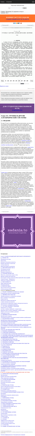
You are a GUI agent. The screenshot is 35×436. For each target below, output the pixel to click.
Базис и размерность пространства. (8, 297)
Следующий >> (30, 25)
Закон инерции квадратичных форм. (8, 322)
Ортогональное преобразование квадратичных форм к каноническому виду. (16, 324)
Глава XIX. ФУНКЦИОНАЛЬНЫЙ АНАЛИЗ (10, 354)
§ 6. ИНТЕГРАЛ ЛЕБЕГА (6, 286)
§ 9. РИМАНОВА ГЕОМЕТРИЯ (7, 342)
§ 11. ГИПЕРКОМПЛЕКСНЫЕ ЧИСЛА (9, 406)
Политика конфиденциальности (7, 434)
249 (27, 80)
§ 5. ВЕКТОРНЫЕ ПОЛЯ (6, 350)
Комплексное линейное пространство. (8, 300)
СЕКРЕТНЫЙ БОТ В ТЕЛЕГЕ (17, 19)
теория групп (30, 147)
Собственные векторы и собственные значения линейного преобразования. (16, 317)
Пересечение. (3, 260)
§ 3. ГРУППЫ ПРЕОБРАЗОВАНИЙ (8, 379)
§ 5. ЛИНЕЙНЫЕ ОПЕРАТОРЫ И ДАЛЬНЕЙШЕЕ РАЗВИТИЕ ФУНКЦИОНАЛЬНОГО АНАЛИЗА (13, 366)
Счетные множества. (5, 264)
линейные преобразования (7, 144)
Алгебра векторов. (4, 410)
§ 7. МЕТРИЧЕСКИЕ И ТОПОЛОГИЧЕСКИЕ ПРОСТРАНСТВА (14, 353)
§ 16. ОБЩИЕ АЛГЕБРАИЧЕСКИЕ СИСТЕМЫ (10, 426)
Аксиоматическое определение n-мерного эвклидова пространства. (14, 303)
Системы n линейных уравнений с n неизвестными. (11, 309)
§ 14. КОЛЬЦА (4, 419)
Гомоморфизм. (4, 396)
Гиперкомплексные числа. (6, 407)
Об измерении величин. (5, 269)
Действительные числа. (5, 270)
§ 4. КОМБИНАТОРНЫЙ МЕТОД (8, 349)
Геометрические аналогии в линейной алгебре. (10, 293)
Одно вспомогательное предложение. (8, 287)
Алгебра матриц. (4, 413)
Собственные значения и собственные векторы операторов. (13, 368)
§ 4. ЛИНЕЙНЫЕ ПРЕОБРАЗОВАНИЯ (9, 314)
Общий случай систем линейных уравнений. (10, 311)
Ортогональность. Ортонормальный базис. (9, 304)
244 (13, 80)
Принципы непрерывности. (6, 272)
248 (24, 80)
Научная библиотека (17, 5)
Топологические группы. (6, 399)
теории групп (9, 205)
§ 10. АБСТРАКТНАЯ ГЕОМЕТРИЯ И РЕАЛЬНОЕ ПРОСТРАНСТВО (15, 343)
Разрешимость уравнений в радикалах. (8, 390)
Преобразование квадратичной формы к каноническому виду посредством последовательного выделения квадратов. (16, 321)
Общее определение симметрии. (7, 378)
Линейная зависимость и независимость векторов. (11, 296)
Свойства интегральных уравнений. (8, 364)
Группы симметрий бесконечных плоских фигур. (11, 386)
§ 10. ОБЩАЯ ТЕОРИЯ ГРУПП (7, 404)
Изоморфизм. (3, 393)
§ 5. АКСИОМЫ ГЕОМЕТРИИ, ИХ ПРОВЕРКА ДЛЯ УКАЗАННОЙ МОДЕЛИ (17, 335)
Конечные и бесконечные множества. (8, 262)
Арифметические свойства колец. (7, 420)
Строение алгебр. (4, 416)
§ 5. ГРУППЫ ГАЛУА (5, 389)
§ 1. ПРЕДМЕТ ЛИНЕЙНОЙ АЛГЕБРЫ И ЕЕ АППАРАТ (12, 291)
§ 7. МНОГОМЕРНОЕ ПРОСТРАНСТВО (9, 339)
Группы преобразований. (6, 380)
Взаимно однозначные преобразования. (9, 376)
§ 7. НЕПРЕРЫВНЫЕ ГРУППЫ (7, 397)
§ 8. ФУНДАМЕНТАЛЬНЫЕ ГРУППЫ (9, 400)
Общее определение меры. (6, 283)
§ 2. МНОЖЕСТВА (4, 257)
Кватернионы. (3, 409)
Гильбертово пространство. (6, 360)
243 (11, 80)
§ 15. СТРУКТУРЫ (5, 424)
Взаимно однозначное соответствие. (8, 263)
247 (22, 80)
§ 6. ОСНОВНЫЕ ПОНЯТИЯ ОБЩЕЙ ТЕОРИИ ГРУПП (12, 392)
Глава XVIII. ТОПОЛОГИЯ (6, 344)
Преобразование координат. (6, 316)
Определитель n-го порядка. (6, 307)
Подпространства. (4, 299)
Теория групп (4, 172)
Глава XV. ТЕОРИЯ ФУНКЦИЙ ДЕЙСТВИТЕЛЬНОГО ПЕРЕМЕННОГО (16, 256)
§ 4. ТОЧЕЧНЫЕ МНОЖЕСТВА (7, 273)
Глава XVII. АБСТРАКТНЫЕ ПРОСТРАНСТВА (10, 329)
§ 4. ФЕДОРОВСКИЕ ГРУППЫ (7, 385)
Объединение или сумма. (6, 259)
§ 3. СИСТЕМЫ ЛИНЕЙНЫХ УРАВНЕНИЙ (10, 306)
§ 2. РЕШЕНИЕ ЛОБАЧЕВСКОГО (8, 331)
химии (14, 182)
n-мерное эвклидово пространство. (8, 301)
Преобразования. (4, 375)
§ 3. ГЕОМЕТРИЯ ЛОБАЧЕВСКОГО (8, 332)
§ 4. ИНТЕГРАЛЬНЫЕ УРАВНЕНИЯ (8, 363)
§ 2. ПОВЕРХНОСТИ (5, 346)
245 (16, 80)
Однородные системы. (5, 313)
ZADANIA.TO (17, 110)
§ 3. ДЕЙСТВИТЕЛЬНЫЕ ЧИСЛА (8, 267)
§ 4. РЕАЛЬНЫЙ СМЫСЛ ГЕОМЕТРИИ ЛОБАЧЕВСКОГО (13, 333)
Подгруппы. (3, 383)
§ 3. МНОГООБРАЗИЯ (5, 347)
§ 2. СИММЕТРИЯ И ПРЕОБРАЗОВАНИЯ (9, 373)
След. (31, 80)
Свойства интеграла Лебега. (6, 289)
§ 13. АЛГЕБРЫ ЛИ (5, 417)
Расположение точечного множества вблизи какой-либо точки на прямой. (15, 277)
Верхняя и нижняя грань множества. (8, 276)
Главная (2, 1)
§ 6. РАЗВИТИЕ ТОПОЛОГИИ (7, 352)
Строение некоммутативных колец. (8, 423)
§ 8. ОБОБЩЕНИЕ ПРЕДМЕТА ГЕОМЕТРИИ (10, 340)
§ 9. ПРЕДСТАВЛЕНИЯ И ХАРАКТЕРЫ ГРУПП (11, 403)
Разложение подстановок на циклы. (8, 382)
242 (8, 80)
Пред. (2, 80)
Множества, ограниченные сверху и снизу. (9, 274)
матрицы (28, 142)
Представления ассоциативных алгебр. (8, 414)
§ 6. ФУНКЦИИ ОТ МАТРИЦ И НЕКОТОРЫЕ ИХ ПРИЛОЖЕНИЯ (14, 325)
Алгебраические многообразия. (7, 422)
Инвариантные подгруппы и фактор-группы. (10, 395)
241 (5, 80)
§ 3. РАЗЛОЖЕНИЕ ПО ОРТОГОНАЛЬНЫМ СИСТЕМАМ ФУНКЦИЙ (15, 361)
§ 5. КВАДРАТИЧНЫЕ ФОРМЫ (7, 318)
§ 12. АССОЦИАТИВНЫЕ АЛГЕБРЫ (8, 412)
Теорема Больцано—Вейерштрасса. (8, 279)
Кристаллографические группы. (7, 387)
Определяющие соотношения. (7, 402)
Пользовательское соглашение (19, 434)
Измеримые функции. (5, 284)
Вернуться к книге (4, 86)
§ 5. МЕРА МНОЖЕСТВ (6, 281)
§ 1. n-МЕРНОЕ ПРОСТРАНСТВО (8, 356)
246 (19, 80)
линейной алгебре (25, 140)
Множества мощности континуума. (8, 266)
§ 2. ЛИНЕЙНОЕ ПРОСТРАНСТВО (8, 294)
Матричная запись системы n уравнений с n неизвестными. (13, 310)
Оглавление (9, 1)
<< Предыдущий (4, 25)
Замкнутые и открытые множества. (8, 280)
